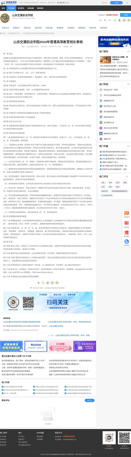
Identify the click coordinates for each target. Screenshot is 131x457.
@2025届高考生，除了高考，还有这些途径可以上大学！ (24, 360)
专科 (117, 187)
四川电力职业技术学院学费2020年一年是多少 (16, 390)
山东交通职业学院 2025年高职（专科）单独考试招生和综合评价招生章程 (70, 322)
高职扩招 (105, 191)
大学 (103, 187)
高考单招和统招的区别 (119, 191)
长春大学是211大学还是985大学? (45, 387)
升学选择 (3, 436)
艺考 (117, 182)
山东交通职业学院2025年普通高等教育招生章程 (21, 322)
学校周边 (70, 28)
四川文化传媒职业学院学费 (12, 387)
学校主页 (5, 28)
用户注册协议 (23, 442)
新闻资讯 (81, 28)
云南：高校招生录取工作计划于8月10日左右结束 (21, 364)
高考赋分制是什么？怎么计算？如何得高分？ (115, 155)
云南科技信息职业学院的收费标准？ (78, 390)
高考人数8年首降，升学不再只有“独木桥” (18, 374)
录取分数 (49, 28)
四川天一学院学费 (9, 393)
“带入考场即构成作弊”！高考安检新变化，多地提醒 (114, 66)
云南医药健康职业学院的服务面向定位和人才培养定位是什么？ (79, 393)
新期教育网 (8, 2)
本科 (110, 187)
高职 (103, 182)
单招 (125, 182)
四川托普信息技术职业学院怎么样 (45, 390)
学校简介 (16, 28)
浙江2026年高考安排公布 (110, 76)
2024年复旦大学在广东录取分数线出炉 (64, 364)
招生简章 (38, 28)
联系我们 (21, 439)
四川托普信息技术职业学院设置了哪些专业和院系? (79, 387)
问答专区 (92, 28)
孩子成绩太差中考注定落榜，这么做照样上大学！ (115, 166)
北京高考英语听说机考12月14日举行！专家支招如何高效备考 (72, 360)
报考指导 (103, 28)
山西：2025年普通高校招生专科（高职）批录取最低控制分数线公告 (24, 367)
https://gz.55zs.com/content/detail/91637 (24, 330)
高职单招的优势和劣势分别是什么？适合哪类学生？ (115, 152)
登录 (127, 3)
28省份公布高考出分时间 (58, 367)
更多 (128, 51)
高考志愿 (3, 442)
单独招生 (60, 28)
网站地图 (40, 436)
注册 (116, 3)
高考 (110, 182)
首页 (3, 8)
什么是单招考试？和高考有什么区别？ (115, 159)
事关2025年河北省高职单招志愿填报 (16, 371)
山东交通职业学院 (14, 33)
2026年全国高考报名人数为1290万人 (114, 69)
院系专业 (27, 28)
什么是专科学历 (107, 195)
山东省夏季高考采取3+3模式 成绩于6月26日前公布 (68, 371)
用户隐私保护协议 (24, 445)
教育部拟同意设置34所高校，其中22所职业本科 (114, 73)
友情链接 (40, 439)
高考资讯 (3, 439)
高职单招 (3, 445)
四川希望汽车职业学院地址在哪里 (45, 393)
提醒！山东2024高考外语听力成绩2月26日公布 (67, 374)
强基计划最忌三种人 (110, 162)
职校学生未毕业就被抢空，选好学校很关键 (115, 169)
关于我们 (21, 436)
